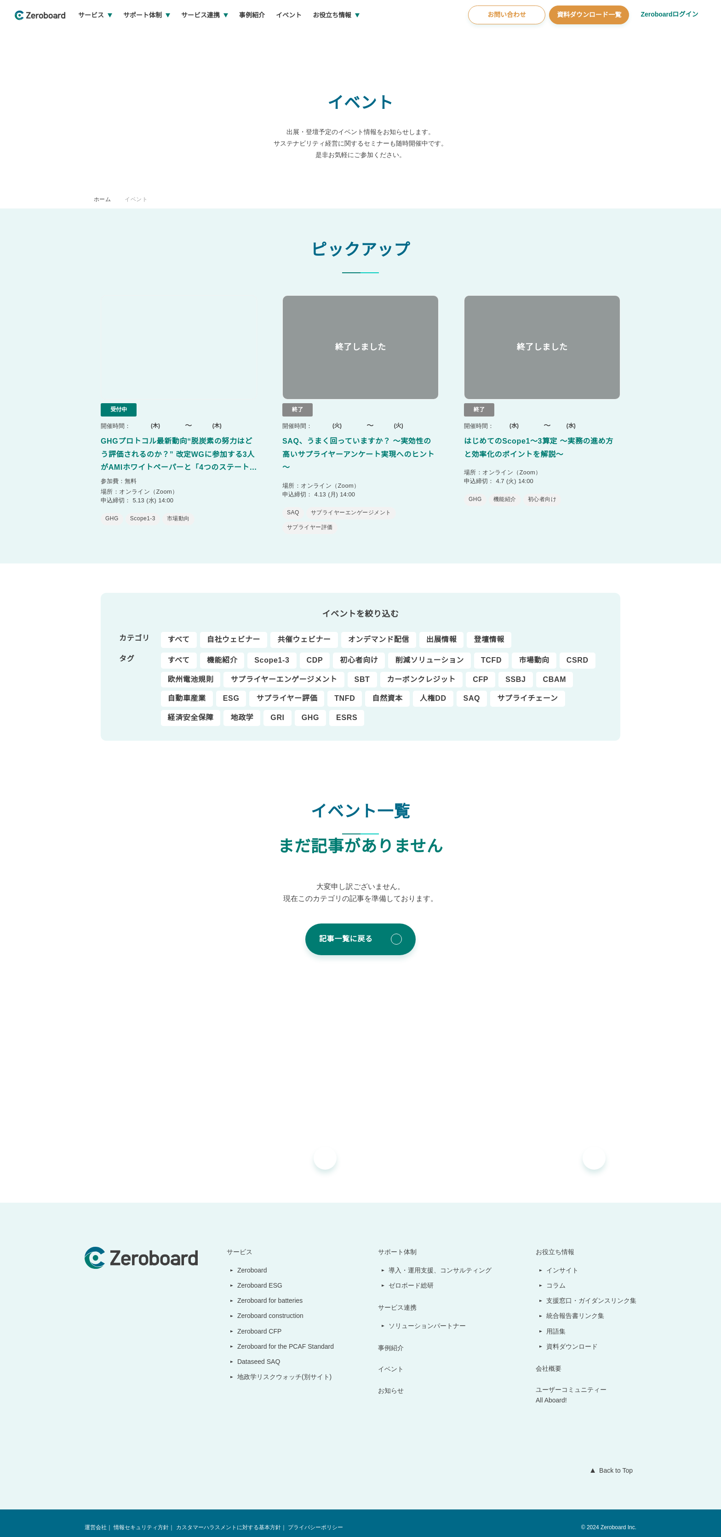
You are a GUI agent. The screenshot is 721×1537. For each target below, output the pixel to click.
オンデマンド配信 (378, 630)
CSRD (575, 651)
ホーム (102, 199)
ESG (230, 689)
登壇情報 (489, 630)
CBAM (552, 670)
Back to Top (614, 1461)
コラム (556, 1276)
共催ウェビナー (304, 630)
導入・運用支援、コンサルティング (440, 1261)
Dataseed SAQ (253, 1352)
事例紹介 (286, 36)
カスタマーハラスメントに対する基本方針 (227, 1519)
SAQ (469, 689)
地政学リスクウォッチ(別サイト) (279, 1368)
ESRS (344, 709)
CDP (314, 651)
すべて (179, 630)
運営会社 (96, 1519)
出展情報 (441, 630)
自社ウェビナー (233, 630)
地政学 (241, 709)
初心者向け (358, 651)
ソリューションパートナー (428, 1317)
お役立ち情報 (366, 36)
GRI (276, 709)
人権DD (431, 689)
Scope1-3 (272, 651)
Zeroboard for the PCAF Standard (283, 1337)
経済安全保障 (191, 709)
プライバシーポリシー (314, 1519)
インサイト (563, 1261)
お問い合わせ (505, 36)
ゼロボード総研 (412, 1276)
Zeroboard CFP (255, 1322)
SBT (362, 670)
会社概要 (549, 1359)
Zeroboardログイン (669, 35)
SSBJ (514, 670)
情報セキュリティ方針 (141, 1519)
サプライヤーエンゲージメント (284, 670)
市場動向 (533, 651)
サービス (125, 36)
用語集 (556, 1322)
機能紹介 (221, 651)
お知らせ (392, 1381)
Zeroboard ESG (255, 1276)
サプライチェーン (524, 689)
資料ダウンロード (572, 1337)
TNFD (343, 689)
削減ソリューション (429, 651)
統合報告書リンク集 (576, 1307)
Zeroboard (248, 1261)
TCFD (491, 651)
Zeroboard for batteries (269, 1291)
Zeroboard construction (269, 1307)
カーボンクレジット (421, 670)
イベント (323, 36)
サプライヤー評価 (285, 689)
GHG (308, 709)
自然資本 (386, 689)
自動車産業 (187, 689)
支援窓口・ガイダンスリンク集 (591, 1291)
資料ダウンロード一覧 (587, 36)
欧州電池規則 (191, 670)
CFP (480, 670)
